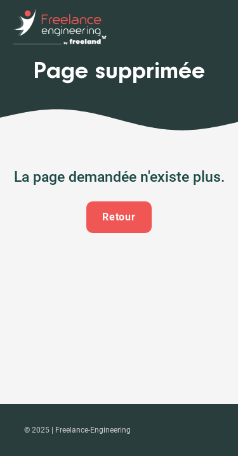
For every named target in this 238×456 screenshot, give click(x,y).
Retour (119, 217)
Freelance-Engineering (93, 430)
